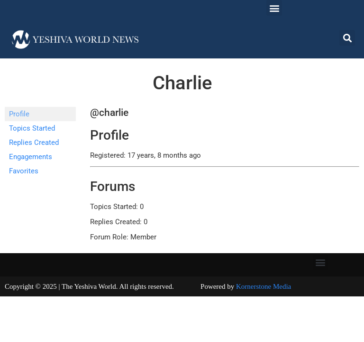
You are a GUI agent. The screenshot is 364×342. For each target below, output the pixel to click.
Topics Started (32, 128)
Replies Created (34, 142)
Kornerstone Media (263, 286)
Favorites (23, 171)
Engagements (30, 156)
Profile (19, 114)
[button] (274, 8)
